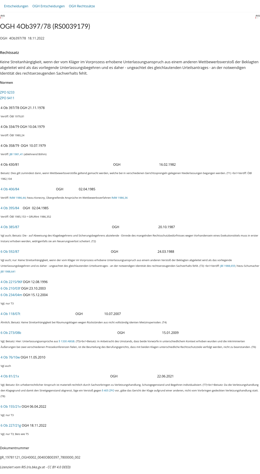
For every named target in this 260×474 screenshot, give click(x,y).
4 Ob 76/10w (10, 357)
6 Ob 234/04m (11, 295)
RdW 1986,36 (120, 197)
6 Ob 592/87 (10, 251)
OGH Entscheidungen (48, 6)
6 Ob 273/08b (11, 332)
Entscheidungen (16, 6)
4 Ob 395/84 (10, 208)
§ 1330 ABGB (67, 341)
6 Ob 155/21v (11, 406)
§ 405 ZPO (108, 390)
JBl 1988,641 (8, 271)
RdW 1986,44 (18, 197)
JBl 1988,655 (227, 266)
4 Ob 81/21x (10, 376)
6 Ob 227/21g (11, 425)
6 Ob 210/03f (10, 288)
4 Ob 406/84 (10, 189)
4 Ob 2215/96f (11, 282)
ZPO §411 (7, 98)
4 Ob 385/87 (10, 227)
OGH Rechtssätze (82, 6)
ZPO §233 (7, 92)
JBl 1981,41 (16, 154)
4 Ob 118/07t (10, 314)
